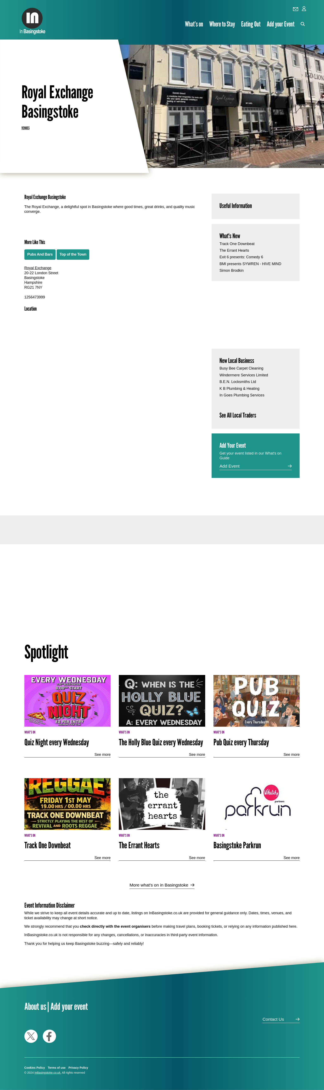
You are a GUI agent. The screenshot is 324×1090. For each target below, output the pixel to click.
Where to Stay (222, 24)
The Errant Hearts (234, 250)
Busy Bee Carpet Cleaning (241, 368)
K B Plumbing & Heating (239, 388)
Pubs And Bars (40, 254)
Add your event (69, 1006)
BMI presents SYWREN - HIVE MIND (250, 264)
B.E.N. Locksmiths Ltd (237, 382)
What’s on (194, 24)
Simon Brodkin (231, 270)
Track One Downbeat (236, 244)
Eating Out (251, 24)
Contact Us (273, 1019)
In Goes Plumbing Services (241, 395)
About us (35, 1006)
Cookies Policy (34, 1067)
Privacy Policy (78, 1067)
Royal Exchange (37, 268)
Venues (25, 128)
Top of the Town (73, 254)
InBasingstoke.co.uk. (48, 1072)
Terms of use (57, 1067)
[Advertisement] (109, 456)
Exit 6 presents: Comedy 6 (241, 257)
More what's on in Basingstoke (159, 885)
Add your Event (280, 24)
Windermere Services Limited (243, 375)
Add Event (229, 466)
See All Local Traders (237, 415)
